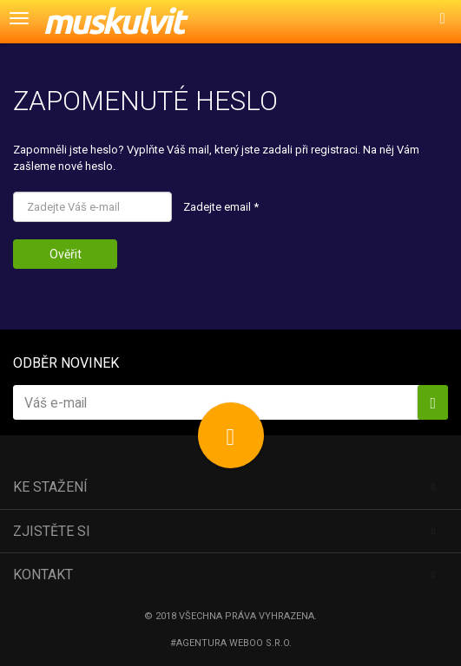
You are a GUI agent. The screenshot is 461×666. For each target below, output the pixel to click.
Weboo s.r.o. (260, 643)
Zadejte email (221, 206)
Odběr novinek (66, 363)
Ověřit (65, 254)
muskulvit (113, 21)
